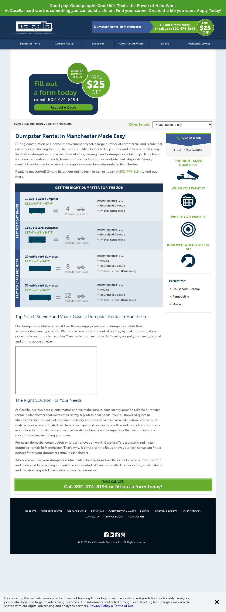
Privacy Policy (114, 574)
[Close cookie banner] (217, 602)
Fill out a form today (175, 25)
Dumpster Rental (30, 43)
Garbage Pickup (64, 43)
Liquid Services (191, 569)
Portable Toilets (166, 569)
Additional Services (199, 43)
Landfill (165, 43)
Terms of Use (136, 574)
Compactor (92, 574)
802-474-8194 (184, 29)
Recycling (98, 43)
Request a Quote (63, 107)
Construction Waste (131, 43)
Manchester (188, 150)
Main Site (30, 569)
